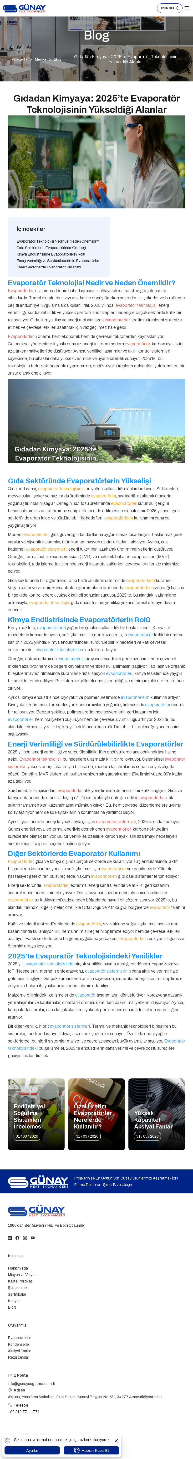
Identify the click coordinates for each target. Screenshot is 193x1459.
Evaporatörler (19, 1338)
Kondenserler (19, 1344)
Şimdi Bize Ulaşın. (118, 1185)
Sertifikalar (17, 1294)
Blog (57, 59)
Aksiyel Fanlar (19, 1351)
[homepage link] (36, 1210)
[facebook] (17, 1237)
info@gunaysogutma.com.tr (32, 1384)
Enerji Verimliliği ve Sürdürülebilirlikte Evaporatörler (57, 261)
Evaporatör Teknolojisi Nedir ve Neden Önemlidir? (57, 241)
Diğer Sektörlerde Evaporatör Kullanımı (48, 267)
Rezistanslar (18, 1357)
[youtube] (33, 1237)
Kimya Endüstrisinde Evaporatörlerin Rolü (50, 254)
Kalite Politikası (20, 1281)
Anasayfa (19, 59)
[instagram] (25, 1237)
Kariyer (14, 1301)
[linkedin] (10, 1237)
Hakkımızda (18, 1268)
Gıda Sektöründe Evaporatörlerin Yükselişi (51, 248)
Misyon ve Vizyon (22, 1275)
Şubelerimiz (17, 1288)
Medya (40, 59)
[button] (170, 8)
